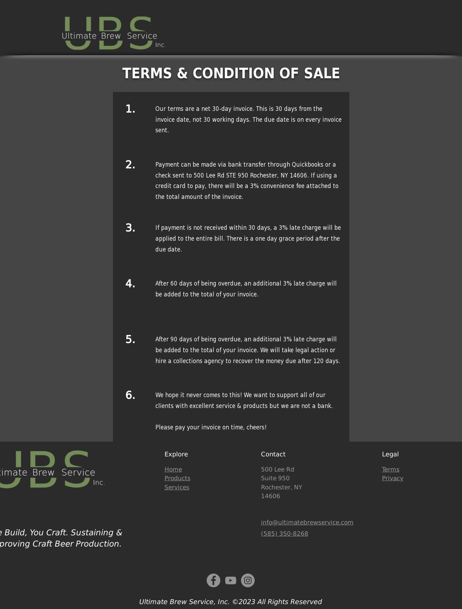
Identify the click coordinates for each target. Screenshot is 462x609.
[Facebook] (213, 580)
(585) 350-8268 (284, 533)
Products (177, 478)
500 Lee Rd (277, 469)
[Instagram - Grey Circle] (248, 580)
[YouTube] (230, 580)
